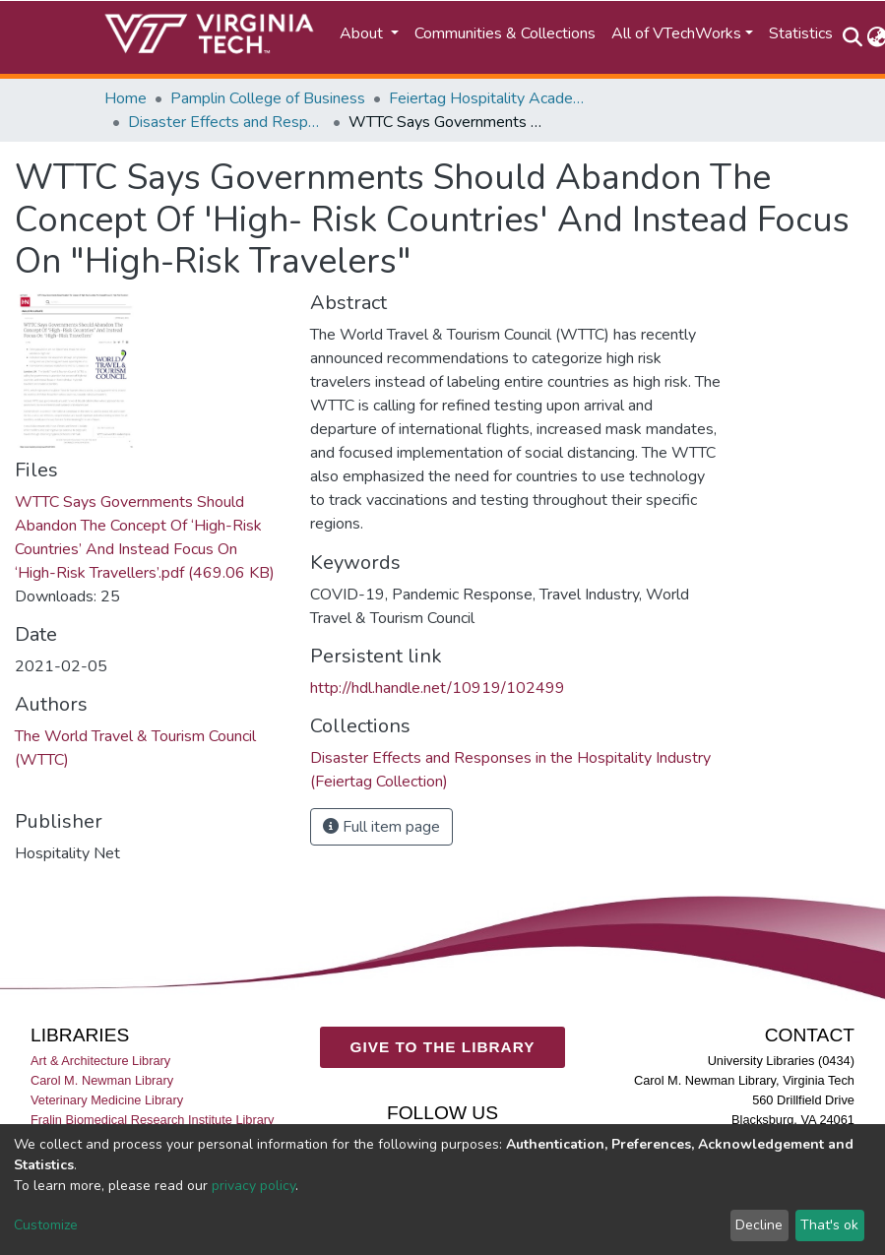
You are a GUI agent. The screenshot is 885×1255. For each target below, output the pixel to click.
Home (125, 98)
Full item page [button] (381, 827)
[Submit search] (853, 37)
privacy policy (253, 1185)
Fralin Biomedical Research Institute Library (153, 1118)
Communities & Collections (505, 33)
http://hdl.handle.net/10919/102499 (437, 688)
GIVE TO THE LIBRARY (443, 1046)
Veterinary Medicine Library (107, 1099)
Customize (46, 1225)
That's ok (829, 1225)
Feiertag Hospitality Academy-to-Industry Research (487, 98)
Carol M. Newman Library (102, 1079)
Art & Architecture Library (100, 1059)
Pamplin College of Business (267, 98)
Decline (759, 1225)
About (363, 33)
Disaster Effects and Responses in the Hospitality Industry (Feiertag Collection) (226, 122)
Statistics (801, 33)
